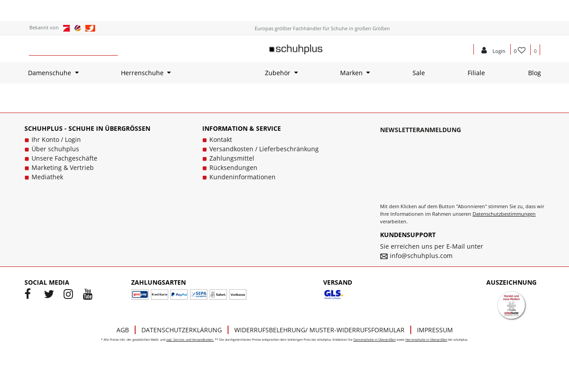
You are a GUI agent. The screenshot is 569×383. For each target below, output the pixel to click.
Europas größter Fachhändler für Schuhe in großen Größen (322, 28)
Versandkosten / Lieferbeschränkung (264, 149)
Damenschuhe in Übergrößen (374, 340)
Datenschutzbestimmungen (504, 213)
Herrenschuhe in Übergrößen (426, 340)
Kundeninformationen (242, 177)
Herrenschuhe (142, 73)
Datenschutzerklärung (181, 330)
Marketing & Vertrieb (63, 167)
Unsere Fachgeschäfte (64, 158)
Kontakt (220, 139)
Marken (351, 73)
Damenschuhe (49, 73)
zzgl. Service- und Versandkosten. (190, 340)
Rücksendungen (233, 167)
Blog (534, 73)
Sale (419, 73)
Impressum (435, 330)
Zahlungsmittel (231, 158)
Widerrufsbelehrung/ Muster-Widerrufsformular (319, 330)
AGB (122, 330)
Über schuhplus (55, 149)
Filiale (476, 73)
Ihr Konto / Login (56, 139)
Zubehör (277, 73)
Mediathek (47, 177)
